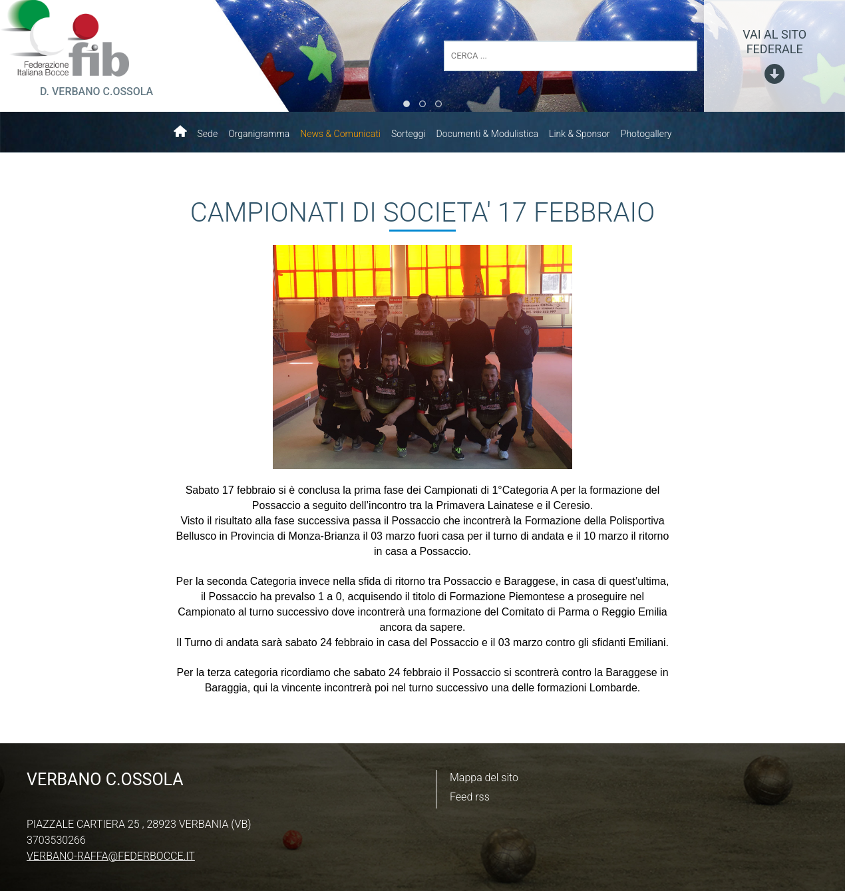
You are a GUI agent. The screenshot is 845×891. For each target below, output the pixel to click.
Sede (208, 133)
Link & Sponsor (579, 133)
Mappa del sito (484, 777)
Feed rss (470, 797)
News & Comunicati (340, 133)
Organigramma (258, 133)
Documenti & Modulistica (487, 133)
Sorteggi (408, 133)
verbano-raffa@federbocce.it (111, 856)
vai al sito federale (774, 41)
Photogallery (646, 133)
